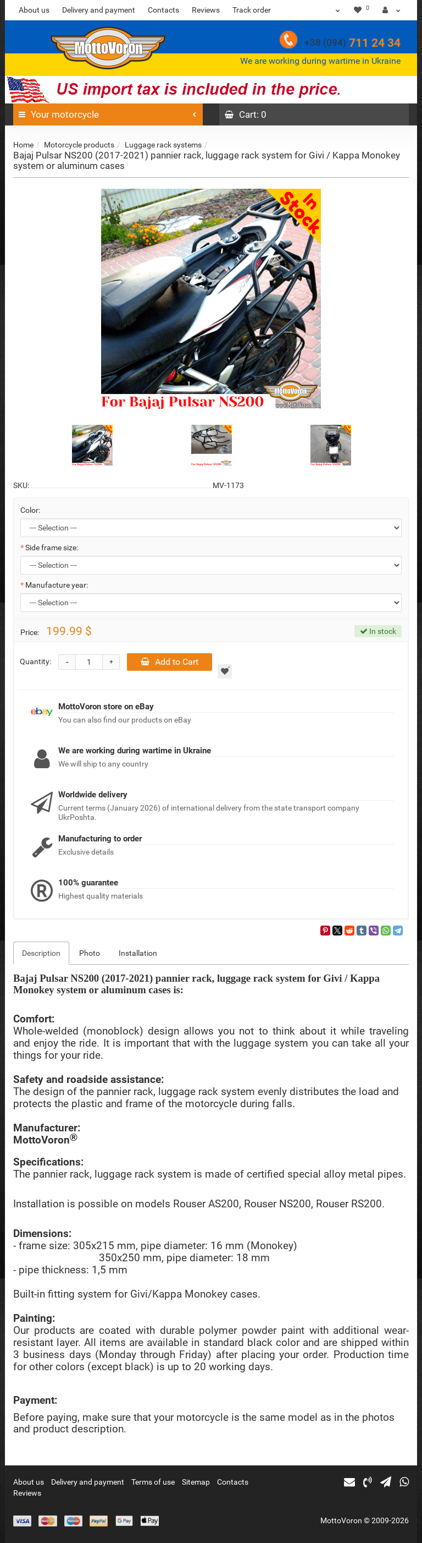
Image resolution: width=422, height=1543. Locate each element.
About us (34, 10)
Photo (89, 953)
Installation (138, 953)
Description (41, 953)
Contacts (163, 10)
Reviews (206, 10)
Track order (251, 10)
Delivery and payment (98, 10)
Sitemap (196, 1482)
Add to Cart (169, 661)
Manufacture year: (56, 585)
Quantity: (35, 661)
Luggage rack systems (163, 144)
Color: (30, 510)
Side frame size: (51, 547)
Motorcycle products (79, 144)
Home (23, 144)
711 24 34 (352, 43)
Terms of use (153, 1482)
